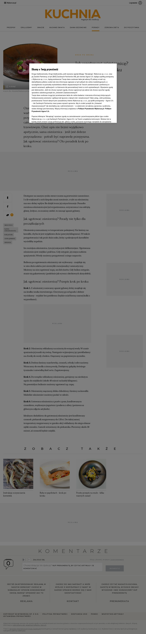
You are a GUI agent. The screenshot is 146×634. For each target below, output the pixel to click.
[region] (73, 93)
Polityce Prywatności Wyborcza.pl (91, 109)
